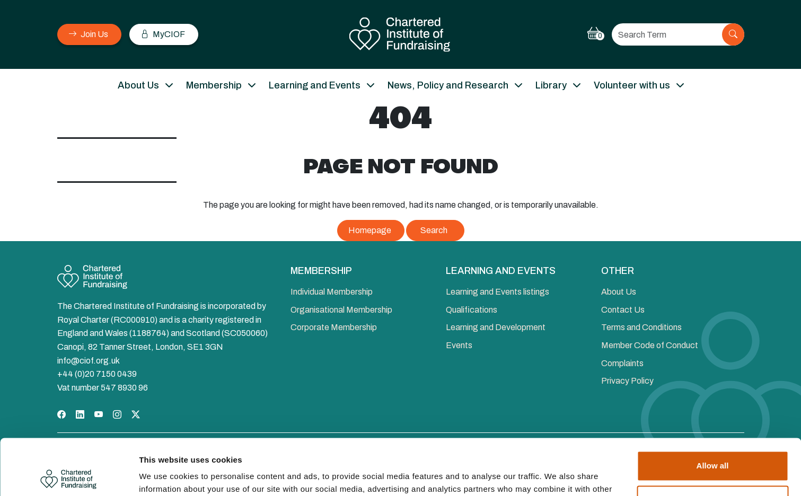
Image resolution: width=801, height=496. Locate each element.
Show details (163, 475)
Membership (214, 85)
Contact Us (623, 309)
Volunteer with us (632, 85)
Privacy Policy (627, 380)
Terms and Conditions (641, 327)
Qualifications (471, 309)
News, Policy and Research (448, 85)
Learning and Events (314, 85)
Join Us (88, 34)
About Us (138, 85)
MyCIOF (162, 34)
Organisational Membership (341, 309)
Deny (713, 444)
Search (433, 230)
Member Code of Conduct (649, 345)
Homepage (369, 230)
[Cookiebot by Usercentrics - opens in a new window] (68, 475)
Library (551, 85)
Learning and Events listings (497, 291)
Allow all (713, 409)
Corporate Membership (334, 327)
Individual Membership (332, 291)
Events (459, 345)
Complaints (622, 363)
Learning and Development (495, 327)
